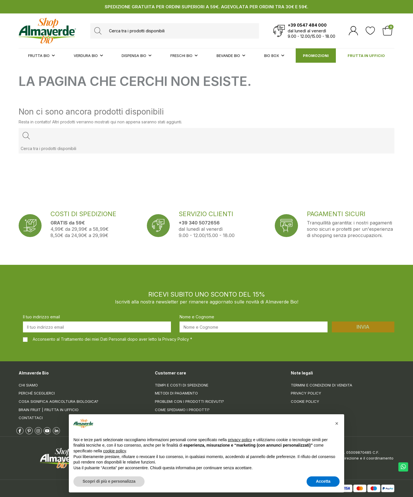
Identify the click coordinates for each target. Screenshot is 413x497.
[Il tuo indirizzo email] (97, 327)
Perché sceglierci (37, 393)
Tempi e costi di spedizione (181, 385)
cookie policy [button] (114, 451)
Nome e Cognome (197, 316)
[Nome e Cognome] (254, 327)
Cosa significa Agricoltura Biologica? (58, 401)
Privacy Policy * (177, 339)
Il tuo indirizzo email (41, 316)
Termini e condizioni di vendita (321, 385)
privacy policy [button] (240, 439)
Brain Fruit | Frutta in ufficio (49, 409)
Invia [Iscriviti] (362, 327)
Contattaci (31, 417)
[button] (336, 423)
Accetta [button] (323, 481)
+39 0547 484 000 (307, 25)
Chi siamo (28, 385)
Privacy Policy (306, 393)
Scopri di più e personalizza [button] (109, 481)
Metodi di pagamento (176, 393)
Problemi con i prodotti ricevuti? (189, 401)
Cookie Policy (305, 401)
